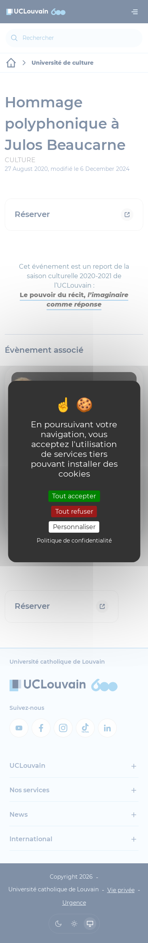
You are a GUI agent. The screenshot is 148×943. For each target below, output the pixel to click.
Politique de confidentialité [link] (74, 540)
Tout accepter (74, 496)
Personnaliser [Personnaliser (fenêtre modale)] (74, 527)
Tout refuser (74, 511)
